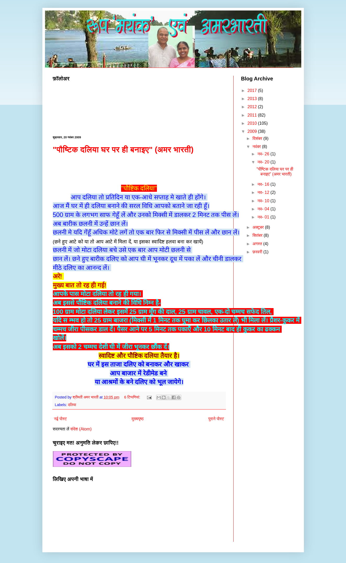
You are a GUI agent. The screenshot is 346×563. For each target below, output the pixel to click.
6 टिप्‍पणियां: (132, 397)
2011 (252, 115)
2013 (252, 98)
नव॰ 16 (264, 184)
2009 (252, 131)
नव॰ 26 (264, 154)
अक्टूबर (258, 227)
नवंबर (257, 146)
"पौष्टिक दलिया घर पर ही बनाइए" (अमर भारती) (123, 149)
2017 (252, 90)
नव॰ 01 (264, 217)
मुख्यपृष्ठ (138, 419)
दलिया (72, 405)
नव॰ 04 (264, 209)
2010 (252, 123)
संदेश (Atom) (81, 429)
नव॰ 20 (264, 162)
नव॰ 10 (264, 201)
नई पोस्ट (60, 419)
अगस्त (257, 244)
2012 (252, 107)
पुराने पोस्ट (216, 419)
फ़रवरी (257, 252)
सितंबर (258, 235)
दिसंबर (257, 138)
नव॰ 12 (264, 192)
